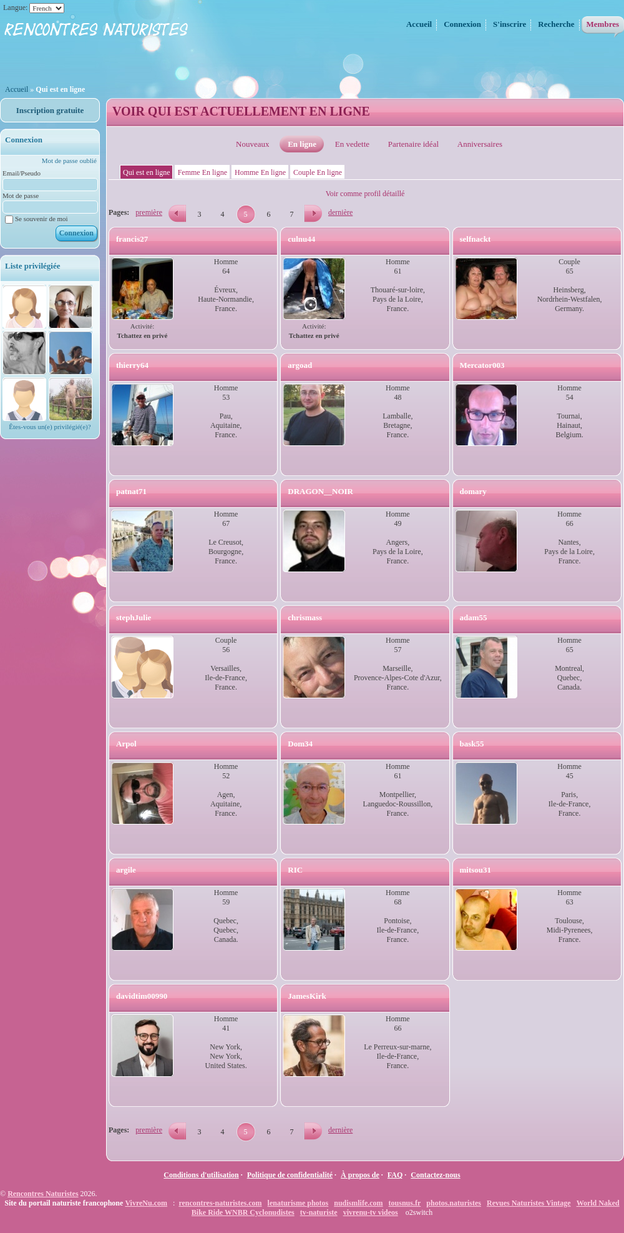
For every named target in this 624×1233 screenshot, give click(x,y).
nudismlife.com (358, 1203)
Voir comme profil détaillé (365, 193)
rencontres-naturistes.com (219, 1203)
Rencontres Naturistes (42, 1193)
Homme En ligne (260, 172)
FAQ (395, 1175)
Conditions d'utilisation (200, 1175)
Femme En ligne (202, 172)
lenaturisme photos (298, 1203)
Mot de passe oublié (69, 160)
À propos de (360, 1175)
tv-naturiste (319, 1212)
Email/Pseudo (21, 173)
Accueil (17, 89)
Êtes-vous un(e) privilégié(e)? (49, 426)
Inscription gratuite (50, 110)
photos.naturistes (453, 1203)
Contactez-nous (435, 1175)
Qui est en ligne (146, 172)
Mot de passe (20, 195)
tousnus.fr (405, 1203)
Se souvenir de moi (36, 218)
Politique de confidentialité (290, 1175)
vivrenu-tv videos (370, 1212)
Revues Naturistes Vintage (529, 1203)
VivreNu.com (146, 1203)
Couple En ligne (317, 172)
